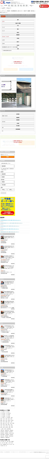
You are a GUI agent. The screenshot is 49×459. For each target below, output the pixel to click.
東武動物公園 (5, 444)
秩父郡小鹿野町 (2, 434)
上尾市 (11, 421)
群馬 (24, 6)
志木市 (1, 424)
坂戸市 (1, 427)
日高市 (9, 427)
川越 (7, 441)
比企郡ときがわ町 (11, 433)
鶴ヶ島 (1, 444)
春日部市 (12, 420)
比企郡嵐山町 (6, 431)
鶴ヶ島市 (6, 427)
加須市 (4, 420)
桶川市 (9, 424)
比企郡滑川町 (2, 431)
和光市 (4, 424)
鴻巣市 (6, 421)
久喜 (6, 445)
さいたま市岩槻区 (7, 417)
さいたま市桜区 (8, 414)
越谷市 (4, 423)
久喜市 (11, 424)
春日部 (9, 441)
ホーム (2, 6)
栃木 (21, 6)
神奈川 (12, 6)
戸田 (1, 441)
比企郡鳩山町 (6, 433)
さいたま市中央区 (2, 414)
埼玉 (15, 6)
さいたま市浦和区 (2, 416)
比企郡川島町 (11, 431)
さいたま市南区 (8, 416)
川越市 (12, 417)
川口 (5, 441)
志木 (13, 444)
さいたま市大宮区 (2, 413)
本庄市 (6, 420)
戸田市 (8, 423)
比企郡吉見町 (2, 433)
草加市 (1, 423)
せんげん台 (10, 444)
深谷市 (9, 421)
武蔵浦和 (12, 441)
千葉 (18, 6)
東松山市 (9, 420)
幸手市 (4, 427)
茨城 (26, 6)
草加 (7, 444)
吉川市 (12, 427)
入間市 (11, 423)
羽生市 (4, 421)
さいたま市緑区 (2, 417)
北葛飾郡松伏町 (7, 437)
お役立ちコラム (8, 8)
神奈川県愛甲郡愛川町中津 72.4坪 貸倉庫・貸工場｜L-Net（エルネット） (10, 220)
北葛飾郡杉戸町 (2, 437)
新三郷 (3, 441)
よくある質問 (3, 8)
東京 (9, 6)
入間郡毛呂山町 (7, 430)
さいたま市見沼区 (8, 413)
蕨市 (6, 423)
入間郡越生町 (11, 430)
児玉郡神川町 (11, 434)
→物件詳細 (12, 253)
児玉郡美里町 (7, 434)
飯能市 (1, 420)
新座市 (6, 424)
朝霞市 (13, 423)
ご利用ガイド (31, 6)
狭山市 (1, 421)
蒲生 (4, 445)
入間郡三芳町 (2, 430)
